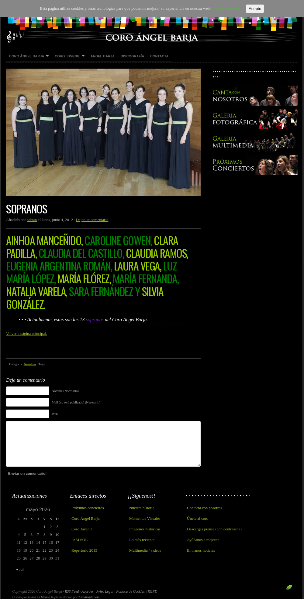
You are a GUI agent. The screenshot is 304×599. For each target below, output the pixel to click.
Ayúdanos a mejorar (203, 539)
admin (32, 219)
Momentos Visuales (145, 518)
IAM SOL (79, 539)
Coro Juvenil (68, 56)
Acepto (251, 8)
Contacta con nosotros (204, 507)
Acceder (87, 591)
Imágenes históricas (145, 529)
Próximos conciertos (87, 507)
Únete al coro (197, 518)
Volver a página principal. (26, 333)
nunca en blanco (39, 597)
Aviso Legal (105, 591)
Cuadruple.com (89, 597)
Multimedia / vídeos (145, 550)
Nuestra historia (141, 507)
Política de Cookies (131, 591)
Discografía (132, 56)
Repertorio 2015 (84, 550)
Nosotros (30, 364)
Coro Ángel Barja (27, 56)
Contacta (159, 56)
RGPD (152, 591)
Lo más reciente (141, 539)
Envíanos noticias (201, 550)
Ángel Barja (103, 56)
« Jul (20, 569)
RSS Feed (72, 591)
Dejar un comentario (92, 219)
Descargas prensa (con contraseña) (214, 529)
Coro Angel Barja (152, 21)
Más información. (223, 8)
